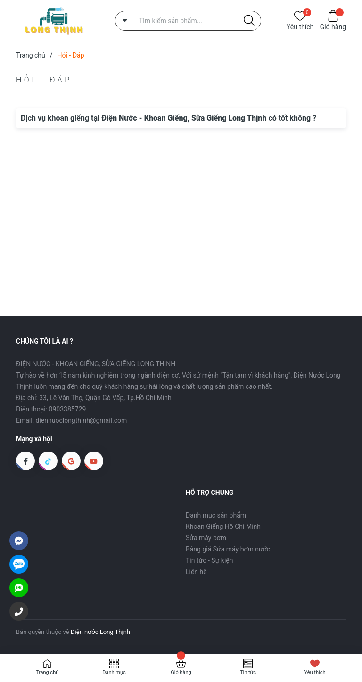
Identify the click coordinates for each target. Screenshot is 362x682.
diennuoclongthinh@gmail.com (81, 420)
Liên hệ (196, 571)
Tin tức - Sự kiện (209, 560)
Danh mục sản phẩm (216, 515)
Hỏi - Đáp (44, 79)
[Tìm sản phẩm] (188, 20)
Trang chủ (47, 672)
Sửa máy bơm (206, 538)
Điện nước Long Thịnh (100, 631)
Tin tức (248, 672)
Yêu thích (300, 26)
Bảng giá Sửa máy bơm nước (228, 549)
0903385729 (67, 409)
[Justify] (249, 20)
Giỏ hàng (333, 26)
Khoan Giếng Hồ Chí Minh (223, 526)
